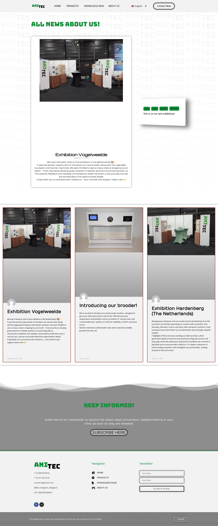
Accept (181, 519)
